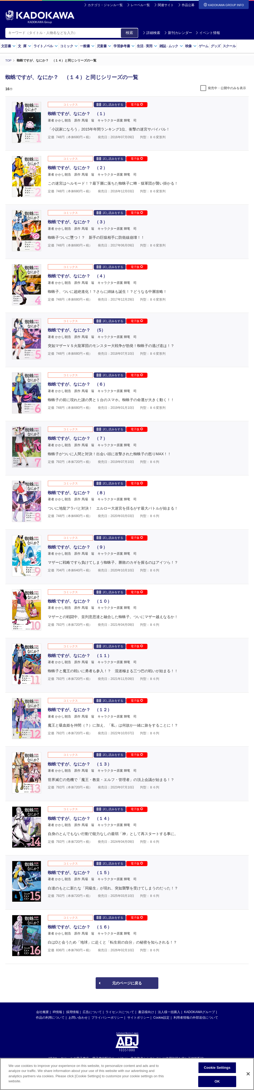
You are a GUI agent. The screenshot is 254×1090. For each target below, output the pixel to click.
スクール (229, 46)
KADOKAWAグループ (199, 1012)
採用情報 (72, 1012)
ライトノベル (45, 46)
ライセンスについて (119, 1012)
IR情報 (57, 1012)
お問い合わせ (78, 1017)
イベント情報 (208, 33)
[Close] (248, 1074)
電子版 (137, 104)
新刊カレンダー (178, 33)
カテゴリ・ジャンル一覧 (105, 5)
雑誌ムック (171, 46)
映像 (191, 46)
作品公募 (188, 5)
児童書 (104, 46)
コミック (69, 46)
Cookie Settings (217, 1068)
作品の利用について (50, 1017)
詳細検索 (151, 33)
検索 (129, 33)
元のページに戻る (127, 983)
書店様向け (146, 1012)
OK (217, 1081)
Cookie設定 (161, 1017)
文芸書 (8, 46)
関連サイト (166, 5)
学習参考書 (124, 46)
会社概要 (42, 1012)
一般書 (87, 46)
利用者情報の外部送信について (195, 1017)
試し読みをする (109, 104)
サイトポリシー (138, 1017)
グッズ (216, 46)
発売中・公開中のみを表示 (227, 88)
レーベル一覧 (140, 5)
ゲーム (204, 46)
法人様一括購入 (169, 1012)
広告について (92, 1012)
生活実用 (147, 46)
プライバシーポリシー (107, 1017)
